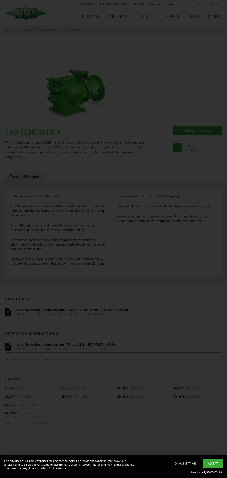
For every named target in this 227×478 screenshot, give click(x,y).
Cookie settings (185, 463)
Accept (213, 463)
